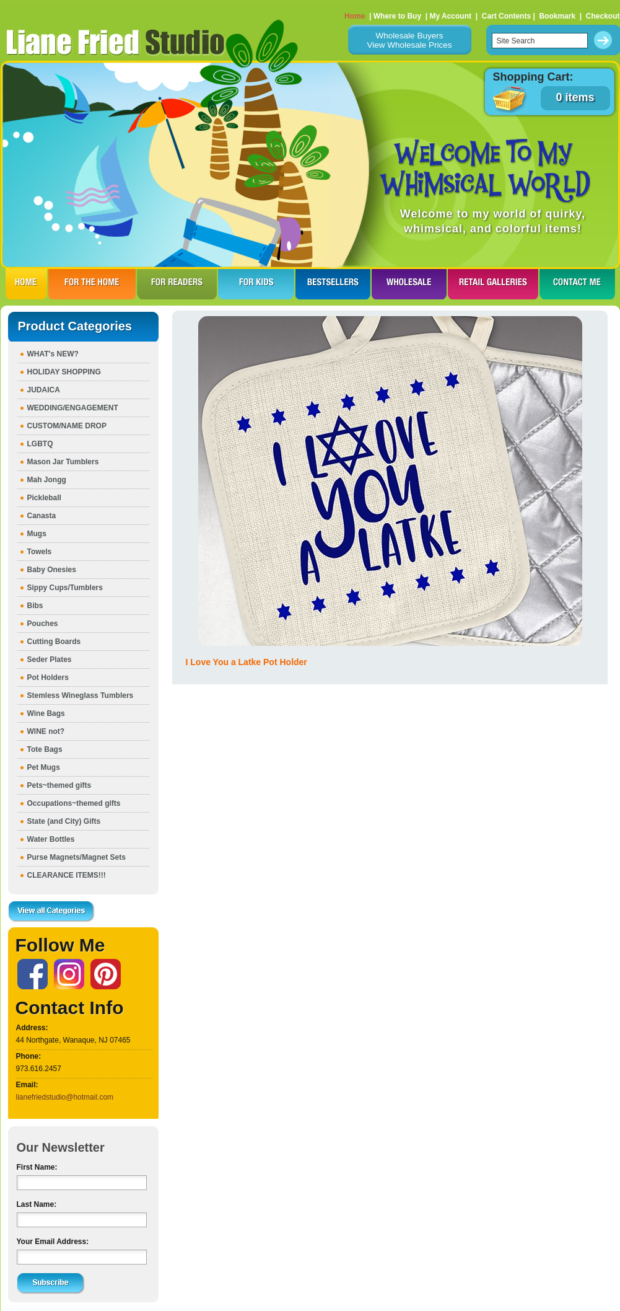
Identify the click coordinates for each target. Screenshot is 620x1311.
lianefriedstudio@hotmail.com (65, 1097)
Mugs (36, 533)
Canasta (41, 515)
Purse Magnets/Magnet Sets (76, 857)
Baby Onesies (51, 569)
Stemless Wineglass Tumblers (80, 695)
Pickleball (44, 497)
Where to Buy (397, 16)
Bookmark (557, 16)
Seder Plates (49, 659)
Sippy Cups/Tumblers (65, 587)
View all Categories (51, 911)
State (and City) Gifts (64, 821)
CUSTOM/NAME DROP (67, 426)
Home (354, 16)
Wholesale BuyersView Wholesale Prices (409, 40)
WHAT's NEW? (53, 354)
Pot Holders (48, 677)
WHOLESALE (409, 283)
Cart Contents (506, 16)
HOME (26, 283)
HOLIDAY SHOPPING (64, 372)
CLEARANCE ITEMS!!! (66, 875)
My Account (450, 16)
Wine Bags (46, 713)
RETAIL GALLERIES (493, 283)
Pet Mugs (43, 767)
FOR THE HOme (92, 283)
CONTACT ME (577, 283)
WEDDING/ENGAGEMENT (72, 408)
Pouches (42, 623)
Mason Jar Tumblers (63, 461)
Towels (39, 551)
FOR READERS (177, 283)
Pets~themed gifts (59, 785)
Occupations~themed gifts (74, 803)
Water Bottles (51, 839)
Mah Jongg (46, 479)
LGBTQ (40, 443)
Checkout (603, 16)
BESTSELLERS (332, 283)
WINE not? (46, 731)
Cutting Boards (54, 641)
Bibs (35, 605)
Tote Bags (45, 749)
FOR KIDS (256, 283)
